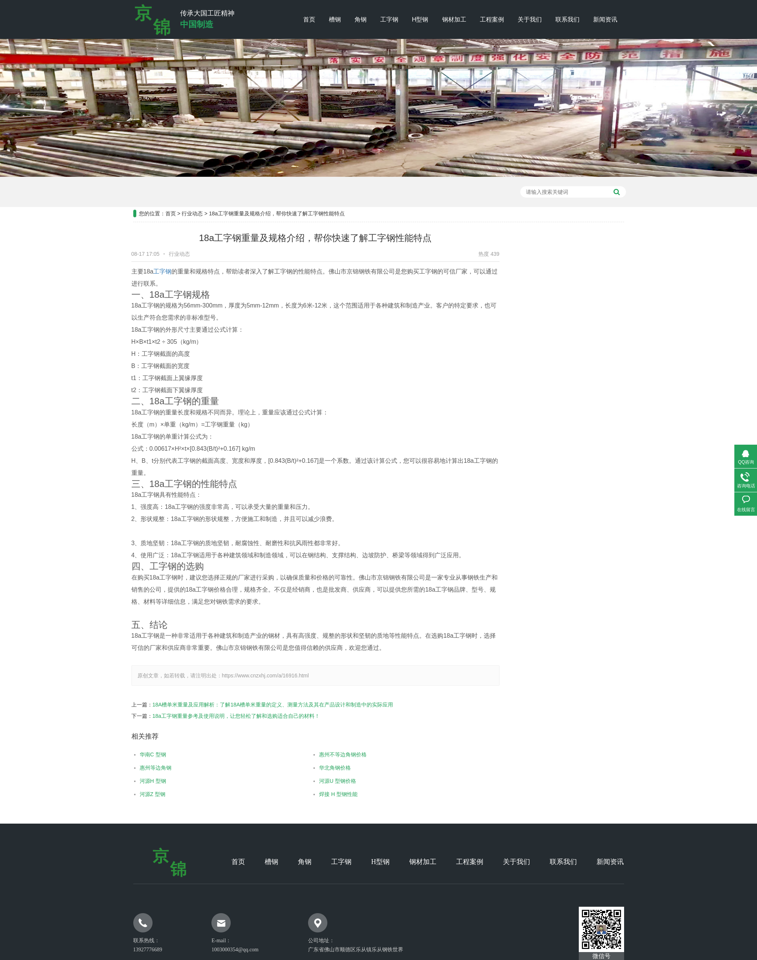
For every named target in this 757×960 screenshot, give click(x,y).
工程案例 (492, 19)
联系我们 (567, 19)
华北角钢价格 (307, 768)
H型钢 (420, 19)
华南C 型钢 (124, 754)
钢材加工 (454, 19)
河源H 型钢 (124, 781)
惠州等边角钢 (127, 768)
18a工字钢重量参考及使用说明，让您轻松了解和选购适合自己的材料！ (207, 716)
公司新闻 (604, 290)
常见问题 (604, 328)
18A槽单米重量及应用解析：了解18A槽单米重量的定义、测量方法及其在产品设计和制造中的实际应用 (244, 705)
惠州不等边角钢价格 (315, 754)
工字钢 (389, 19)
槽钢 (335, 19)
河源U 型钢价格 (309, 781)
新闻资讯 (605, 19)
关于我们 (530, 19)
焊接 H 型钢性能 (310, 794)
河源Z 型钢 (124, 794)
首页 (309, 19)
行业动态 (192, 185)
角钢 (361, 19)
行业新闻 (604, 309)
